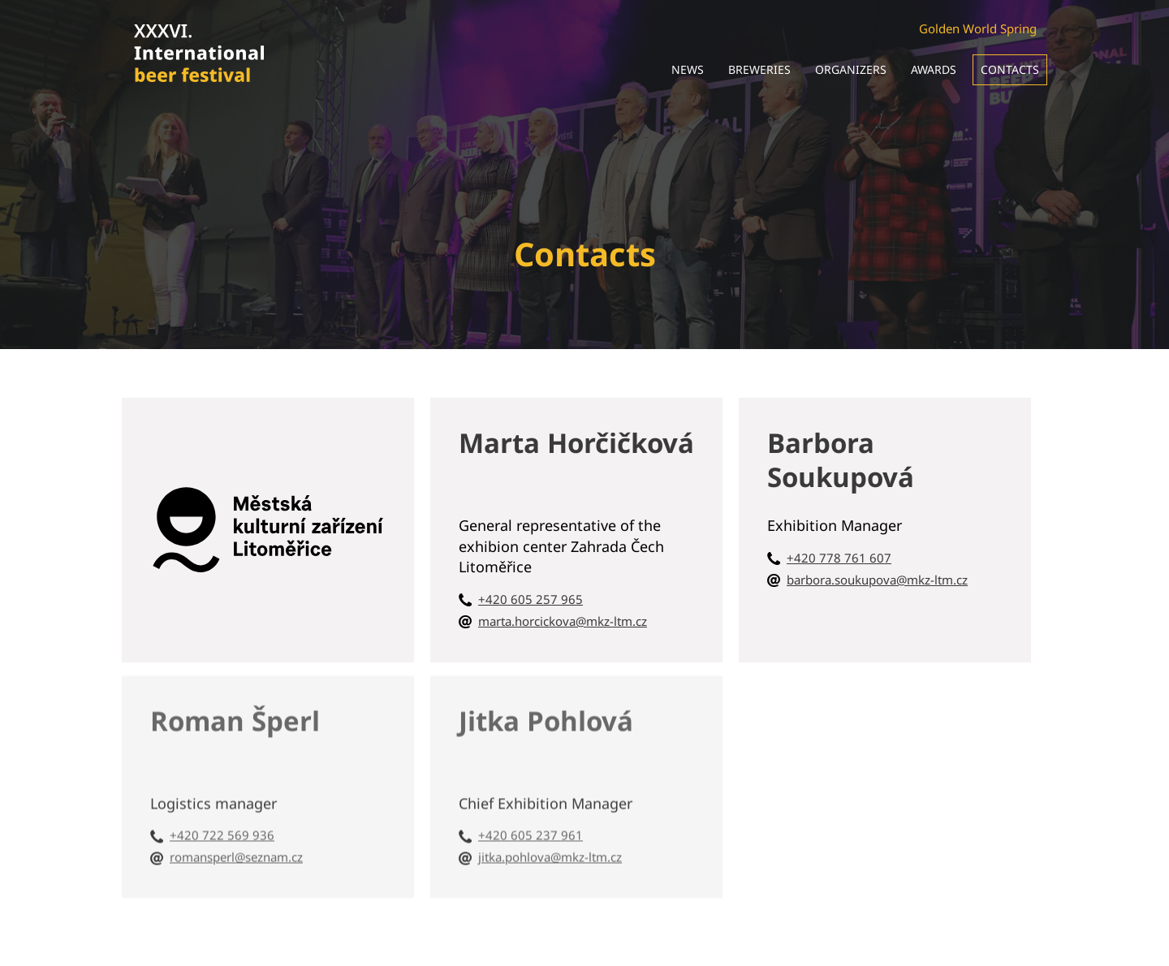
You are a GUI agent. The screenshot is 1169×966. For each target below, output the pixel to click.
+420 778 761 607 (839, 558)
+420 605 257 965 (530, 599)
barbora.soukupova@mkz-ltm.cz (877, 579)
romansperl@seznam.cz (236, 854)
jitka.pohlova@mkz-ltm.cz (550, 854)
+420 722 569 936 (222, 832)
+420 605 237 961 (530, 832)
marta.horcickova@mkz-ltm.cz (562, 621)
